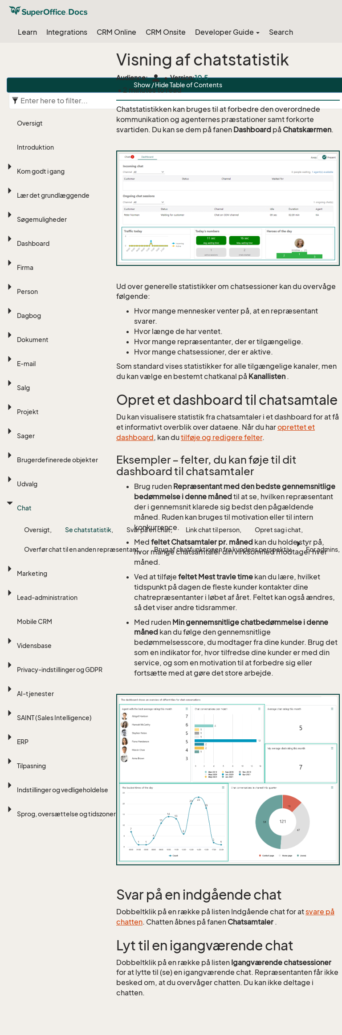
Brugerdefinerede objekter (57, 460)
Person (27, 291)
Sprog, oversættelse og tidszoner (66, 814)
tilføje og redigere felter (221, 437)
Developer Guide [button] (227, 32)
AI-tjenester (35, 693)
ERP (22, 742)
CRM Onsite (166, 32)
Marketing (32, 573)
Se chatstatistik (88, 530)
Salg (23, 387)
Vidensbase (34, 645)
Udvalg (27, 484)
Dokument (33, 339)
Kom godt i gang (41, 171)
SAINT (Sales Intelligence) (54, 717)
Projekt (28, 412)
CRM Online (116, 32)
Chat (24, 508)
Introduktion (35, 147)
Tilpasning (31, 766)
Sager (26, 436)
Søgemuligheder (42, 219)
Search (281, 32)
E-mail (26, 363)
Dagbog (29, 315)
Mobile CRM (34, 621)
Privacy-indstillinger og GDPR (59, 669)
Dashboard (33, 243)
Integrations (66, 32)
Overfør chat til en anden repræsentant (81, 549)
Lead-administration (47, 597)
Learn (27, 32)
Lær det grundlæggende (53, 195)
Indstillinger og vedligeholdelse (62, 790)
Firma (25, 267)
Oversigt (30, 123)
